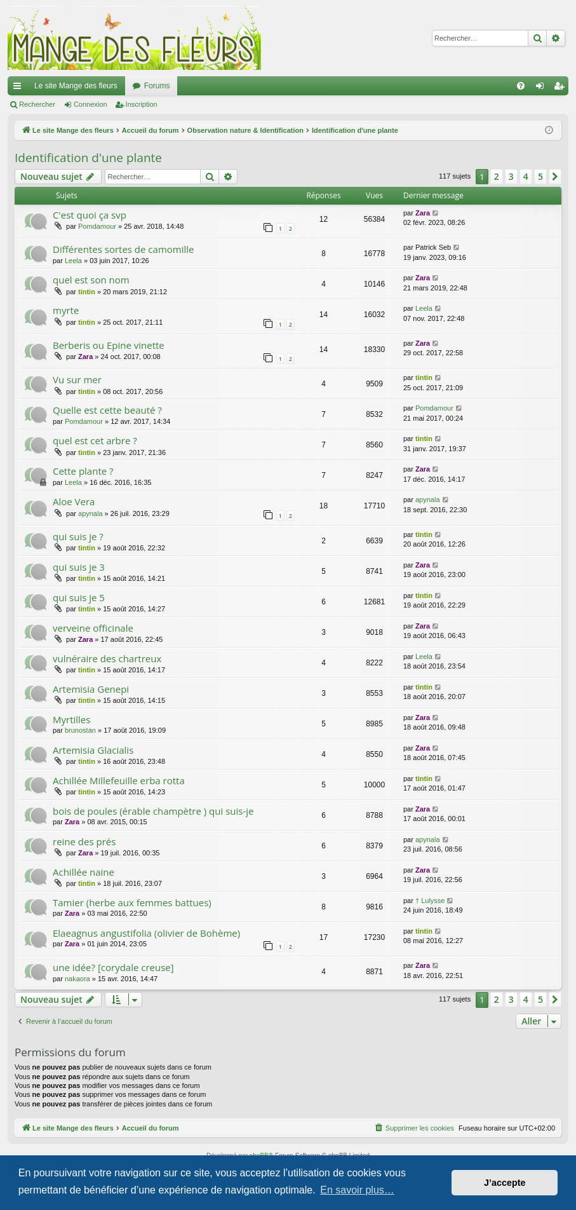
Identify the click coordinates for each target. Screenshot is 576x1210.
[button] (555, 176)
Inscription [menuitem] (561, 88)
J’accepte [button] (505, 1183)
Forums (157, 85)
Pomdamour (97, 226)
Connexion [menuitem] (542, 88)
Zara (422, 213)
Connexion (90, 104)
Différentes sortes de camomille (123, 249)
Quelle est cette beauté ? (107, 410)
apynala (90, 513)
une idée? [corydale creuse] (113, 967)
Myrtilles (71, 719)
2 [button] (496, 176)
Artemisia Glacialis (93, 750)
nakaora (77, 978)
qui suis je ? (78, 536)
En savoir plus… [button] (357, 1190)
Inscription (141, 104)
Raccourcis (20, 88)
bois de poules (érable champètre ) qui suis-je (153, 811)
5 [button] (540, 176)
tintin (86, 292)
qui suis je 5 (79, 597)
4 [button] (525, 176)
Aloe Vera (74, 501)
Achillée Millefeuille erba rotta (119, 780)
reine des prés (84, 841)
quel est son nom (91, 279)
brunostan (80, 730)
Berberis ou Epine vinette (108, 345)
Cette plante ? (83, 471)
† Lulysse (430, 900)
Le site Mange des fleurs (75, 85)
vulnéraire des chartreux (107, 658)
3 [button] (511, 176)
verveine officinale (93, 628)
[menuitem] (520, 85)
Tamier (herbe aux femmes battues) (132, 902)
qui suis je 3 (79, 567)
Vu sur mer (77, 379)
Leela (73, 260)
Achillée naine (83, 872)
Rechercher (37, 104)
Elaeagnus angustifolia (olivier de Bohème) (146, 933)
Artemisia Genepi (91, 689)
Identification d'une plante (88, 157)
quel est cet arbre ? (95, 440)
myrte (66, 310)
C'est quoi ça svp (89, 214)
